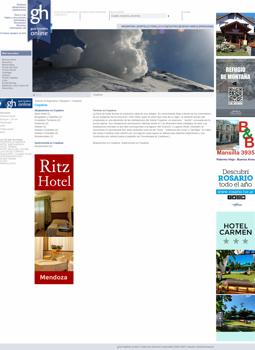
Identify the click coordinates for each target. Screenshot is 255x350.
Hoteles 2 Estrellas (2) (46, 130)
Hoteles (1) (40, 126)
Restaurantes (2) (43, 146)
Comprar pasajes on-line (13, 33)
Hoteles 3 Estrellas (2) (46, 133)
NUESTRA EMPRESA (66, 12)
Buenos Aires (9, 59)
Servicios (21, 25)
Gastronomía (19, 9)
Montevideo (8, 64)
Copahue (77, 101)
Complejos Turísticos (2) (47, 120)
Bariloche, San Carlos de (15, 85)
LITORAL (153, 26)
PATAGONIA (206, 26)
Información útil (18, 28)
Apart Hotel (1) (42, 113)
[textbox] (138, 15)
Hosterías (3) (41, 123)
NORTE (141, 26)
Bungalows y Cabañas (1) (48, 117)
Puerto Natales (10, 77)
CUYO (162, 26)
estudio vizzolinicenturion (201, 346)
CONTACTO (60, 14)
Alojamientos (19, 7)
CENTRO (172, 26)
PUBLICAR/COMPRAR (93, 12)
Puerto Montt (9, 70)
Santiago (6, 72)
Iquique (6, 75)
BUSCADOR (117, 12)
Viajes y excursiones (15, 17)
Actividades (20, 20)
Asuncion (7, 62)
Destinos (21, 4)
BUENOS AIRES (188, 26)
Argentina (52, 101)
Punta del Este (10, 67)
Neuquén (65, 101)
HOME (186, 12)
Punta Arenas (9, 83)
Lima (4, 80)
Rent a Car (20, 15)
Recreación (20, 22)
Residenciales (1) (44, 136)
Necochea (7, 88)
